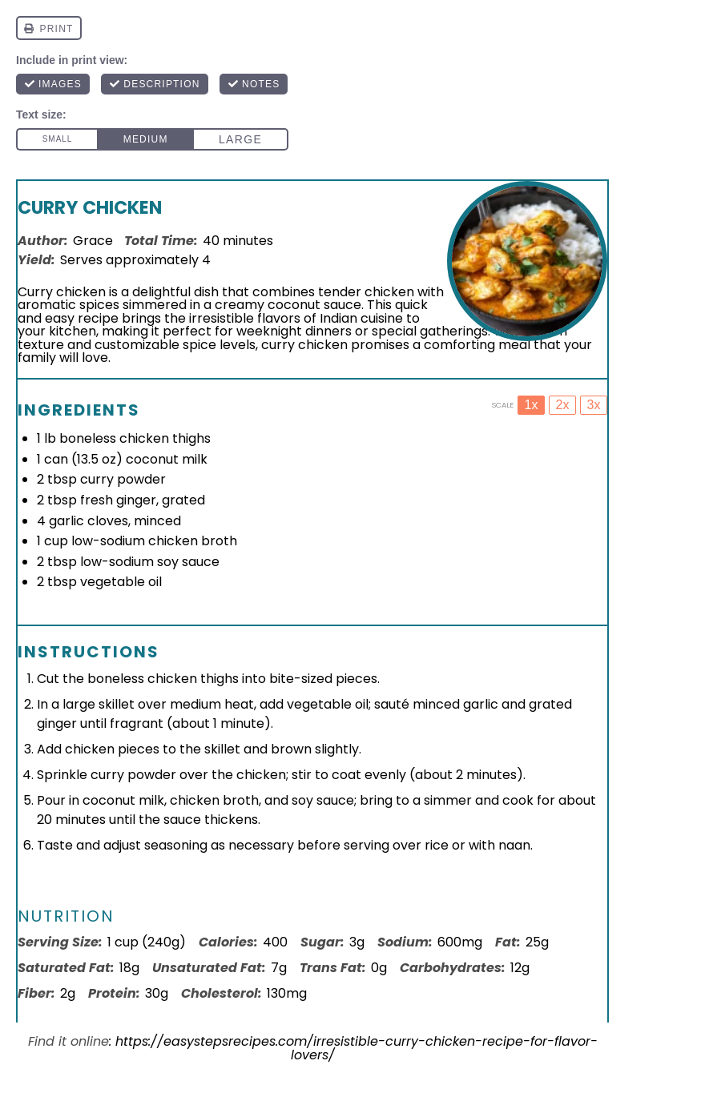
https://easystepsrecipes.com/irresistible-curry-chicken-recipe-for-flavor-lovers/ (356, 1048)
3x (594, 405)
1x (531, 405)
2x (563, 405)
